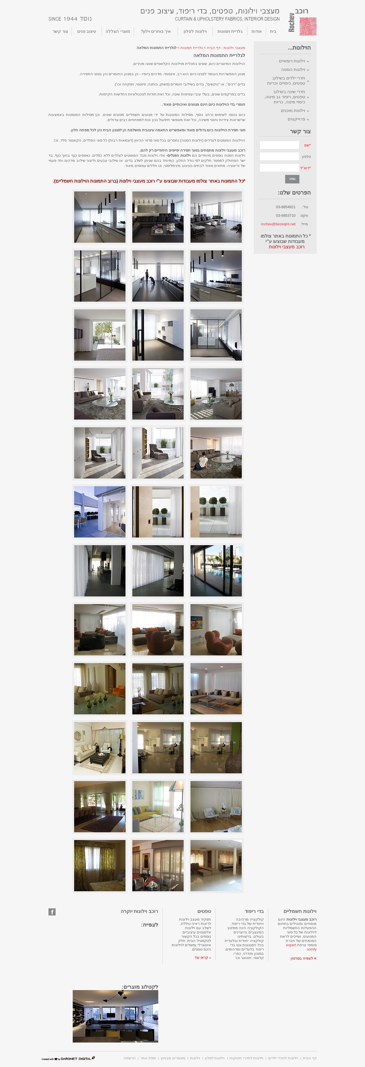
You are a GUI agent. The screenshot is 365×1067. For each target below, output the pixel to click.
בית (273, 31)
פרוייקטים (296, 118)
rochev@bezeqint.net (278, 224)
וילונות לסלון (195, 31)
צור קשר (60, 31)
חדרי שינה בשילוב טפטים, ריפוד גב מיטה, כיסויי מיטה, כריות (284, 96)
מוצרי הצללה (118, 31)
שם (306, 145)
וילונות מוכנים (293, 110)
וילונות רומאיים (292, 60)
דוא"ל (304, 168)
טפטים (204, 911)
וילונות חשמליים (300, 911)
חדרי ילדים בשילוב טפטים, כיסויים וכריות (286, 80)
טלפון (306, 156)
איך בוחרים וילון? (156, 31)
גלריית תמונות (230, 31)
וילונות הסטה (293, 69)
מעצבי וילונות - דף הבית (226, 48)
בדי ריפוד (254, 911)
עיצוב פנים (86, 31)
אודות (257, 31)
